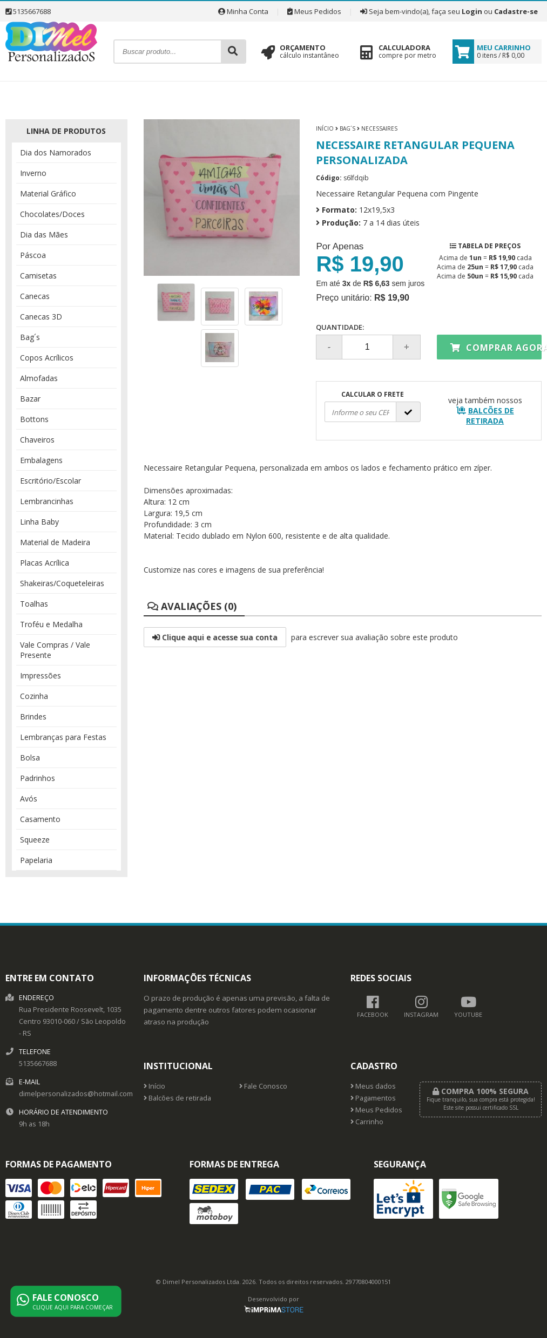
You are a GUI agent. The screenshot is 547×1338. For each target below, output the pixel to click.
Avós (28, 798)
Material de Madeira (55, 542)
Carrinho (366, 1121)
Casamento (40, 819)
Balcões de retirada (177, 1098)
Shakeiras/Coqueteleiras (62, 583)
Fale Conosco (263, 1086)
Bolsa (30, 757)
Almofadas (39, 378)
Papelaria (36, 860)
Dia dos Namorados (55, 152)
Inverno (33, 173)
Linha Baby (39, 522)
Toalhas (34, 604)
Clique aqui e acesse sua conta (215, 637)
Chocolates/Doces (52, 214)
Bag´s (30, 337)
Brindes (33, 716)
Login (472, 11)
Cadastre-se (516, 11)
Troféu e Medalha (51, 624)
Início (325, 128)
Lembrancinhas (46, 501)
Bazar (30, 398)
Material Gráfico (48, 193)
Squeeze (35, 839)
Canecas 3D (41, 316)
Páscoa (33, 255)
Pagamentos (373, 1098)
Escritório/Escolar (50, 481)
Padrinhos (37, 778)
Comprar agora (496, 348)
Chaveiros (37, 439)
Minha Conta (243, 11)
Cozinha (34, 696)
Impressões (40, 675)
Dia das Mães (44, 234)
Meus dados (373, 1086)
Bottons (34, 419)
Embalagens (41, 460)
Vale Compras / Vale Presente (55, 650)
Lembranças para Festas (63, 737)
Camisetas (38, 275)
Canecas (35, 296)
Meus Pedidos (314, 11)
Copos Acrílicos (46, 357)
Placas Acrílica (44, 563)
